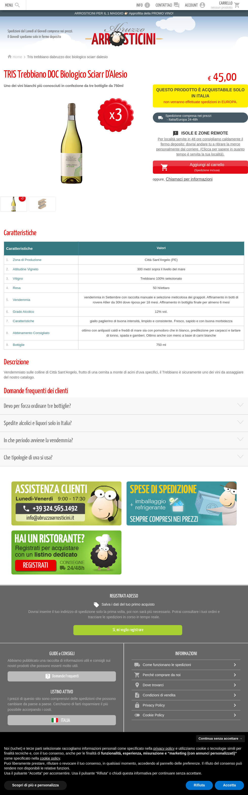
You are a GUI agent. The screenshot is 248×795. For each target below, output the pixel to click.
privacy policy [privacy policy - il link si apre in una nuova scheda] (164, 748)
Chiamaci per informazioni (189, 179)
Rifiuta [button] (199, 785)
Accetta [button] (229, 785)
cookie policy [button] (50, 758)
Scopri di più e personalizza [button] (35, 785)
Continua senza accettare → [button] (220, 738)
